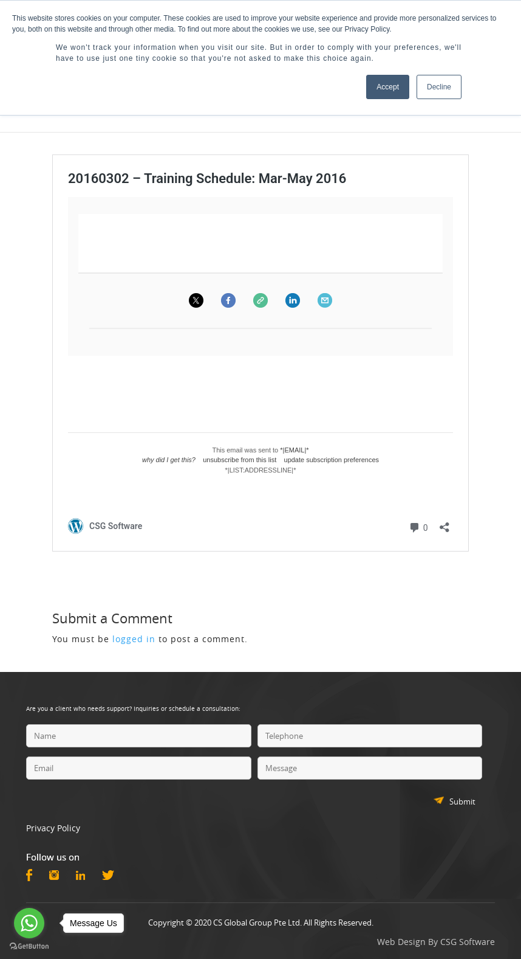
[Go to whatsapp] (29, 923)
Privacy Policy (53, 828)
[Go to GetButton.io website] (29, 946)
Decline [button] (439, 87)
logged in (133, 639)
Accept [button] (387, 87)
